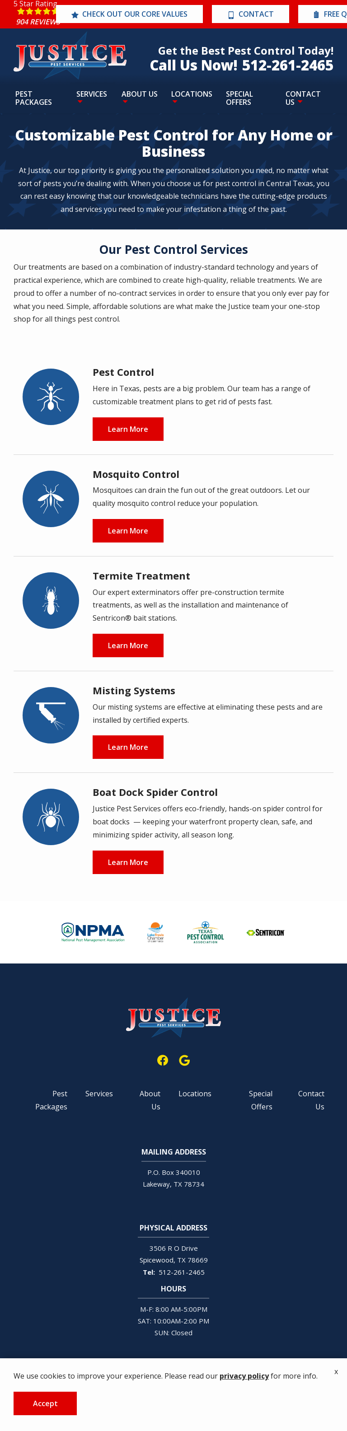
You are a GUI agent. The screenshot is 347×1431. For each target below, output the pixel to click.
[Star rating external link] (38, 14)
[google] (184, 1059)
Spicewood (157, 1259)
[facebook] (162, 1059)
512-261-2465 (182, 1272)
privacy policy (244, 1376)
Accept (45, 1403)
